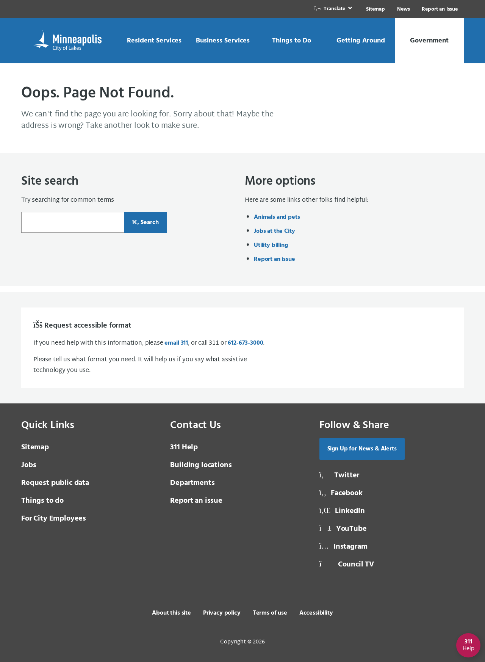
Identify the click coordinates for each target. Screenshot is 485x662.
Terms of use (270, 613)
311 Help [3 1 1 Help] (184, 447)
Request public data (55, 483)
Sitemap (375, 9)
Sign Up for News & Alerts (362, 449)
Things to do (42, 501)
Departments (192, 483)
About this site (171, 613)
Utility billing (271, 245)
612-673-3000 (245, 343)
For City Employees (53, 519)
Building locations (201, 465)
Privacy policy (222, 613)
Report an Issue (440, 9)
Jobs (28, 465)
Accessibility (316, 613)
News (403, 9)
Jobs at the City (274, 231)
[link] (334, 9)
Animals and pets (277, 217)
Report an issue (274, 259)
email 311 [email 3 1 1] (176, 343)
